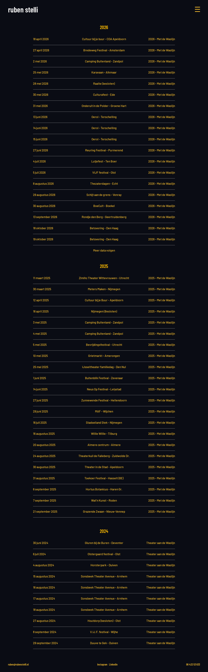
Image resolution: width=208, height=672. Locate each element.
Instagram (102, 664)
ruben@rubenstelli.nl (18, 664)
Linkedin (113, 664)
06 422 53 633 (193, 664)
